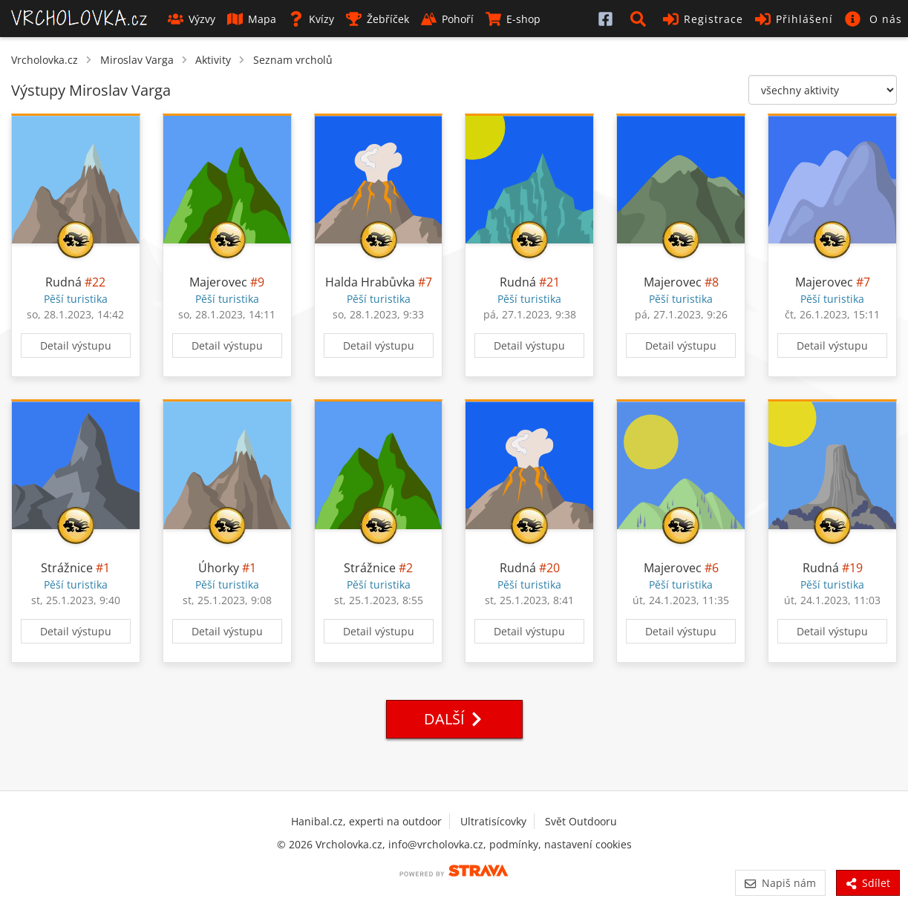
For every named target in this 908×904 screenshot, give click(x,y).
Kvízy (311, 19)
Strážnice (67, 568)
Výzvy (191, 19)
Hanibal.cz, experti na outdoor (366, 821)
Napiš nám (780, 883)
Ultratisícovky (493, 821)
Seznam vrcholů (293, 60)
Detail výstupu (75, 345)
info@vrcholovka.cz (435, 844)
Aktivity (213, 60)
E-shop (513, 19)
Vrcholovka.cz (44, 60)
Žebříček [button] (377, 19)
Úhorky (218, 568)
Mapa (251, 19)
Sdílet (868, 883)
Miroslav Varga (137, 60)
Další (454, 719)
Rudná (63, 282)
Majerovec (218, 282)
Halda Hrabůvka (370, 282)
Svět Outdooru (581, 821)
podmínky (513, 844)
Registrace (703, 19)
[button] (640, 18)
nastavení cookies (588, 844)
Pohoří (447, 19)
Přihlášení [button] (794, 19)
